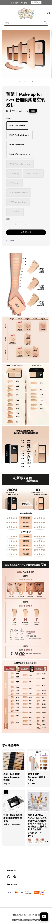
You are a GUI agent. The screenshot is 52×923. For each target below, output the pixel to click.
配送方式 (25, 920)
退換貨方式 (35, 920)
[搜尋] (45, 22)
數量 (8, 219)
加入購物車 (26, 232)
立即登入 (36, 2)
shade (9, 118)
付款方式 (16, 920)
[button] (3, 13)
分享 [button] (10, 240)
